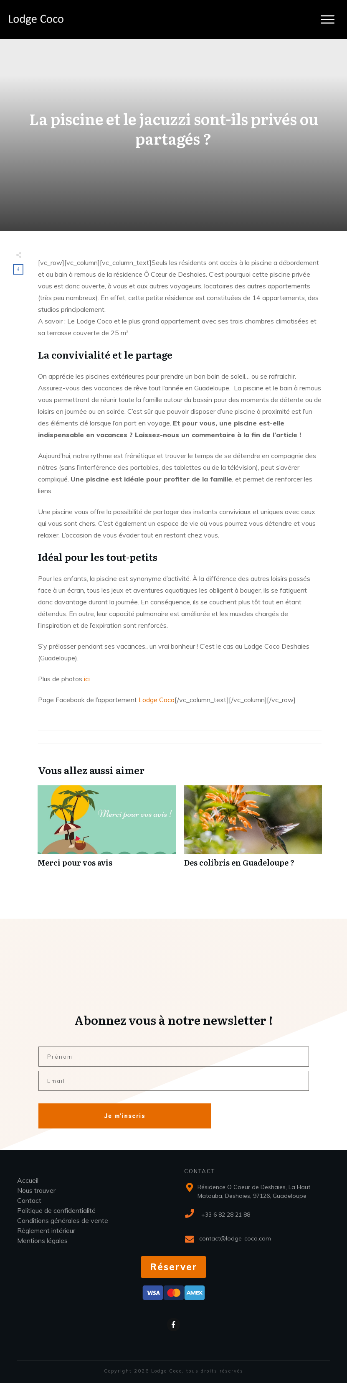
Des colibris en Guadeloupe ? (253, 830)
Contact (29, 1200)
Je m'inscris (124, 1116)
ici (87, 679)
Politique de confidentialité (56, 1210)
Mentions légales (42, 1240)
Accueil (27, 1180)
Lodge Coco (156, 699)
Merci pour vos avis (107, 830)
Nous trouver (36, 1190)
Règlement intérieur (46, 1230)
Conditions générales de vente (62, 1220)
